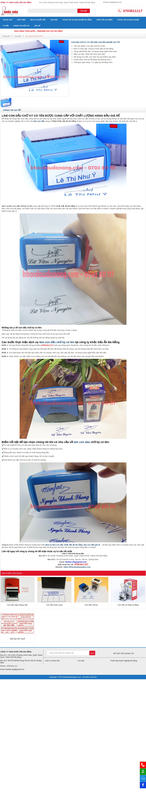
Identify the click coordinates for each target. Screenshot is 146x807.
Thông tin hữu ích (21, 26)
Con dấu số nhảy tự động (128, 605)
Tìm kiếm (83, 11)
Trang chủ (8, 20)
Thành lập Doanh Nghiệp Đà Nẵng (77, 20)
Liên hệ (37, 26)
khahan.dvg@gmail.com (112, 2)
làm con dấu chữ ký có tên (56, 342)
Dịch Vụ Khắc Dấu (38, 20)
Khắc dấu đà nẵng (105, 20)
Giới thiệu (21, 20)
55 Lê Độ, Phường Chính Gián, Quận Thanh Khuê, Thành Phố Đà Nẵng (67, 2)
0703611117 (133, 11)
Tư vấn (6, 26)
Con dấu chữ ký (91, 605)
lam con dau (82, 442)
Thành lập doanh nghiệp (128, 20)
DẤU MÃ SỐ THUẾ (17, 639)
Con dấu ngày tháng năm (17, 605)
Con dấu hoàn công (54, 605)
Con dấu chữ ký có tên (34, 36)
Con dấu (54, 20)
